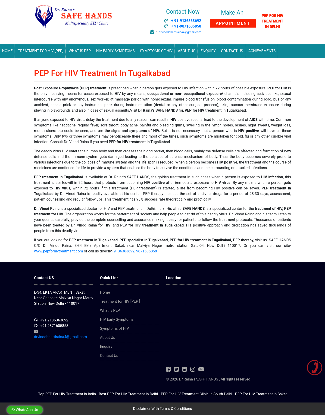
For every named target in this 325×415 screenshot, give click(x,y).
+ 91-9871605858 (186, 26)
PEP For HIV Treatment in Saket (261, 394)
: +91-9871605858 (51, 326)
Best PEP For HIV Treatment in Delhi (128, 394)
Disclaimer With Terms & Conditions (162, 408)
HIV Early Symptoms (115, 51)
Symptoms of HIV (156, 51)
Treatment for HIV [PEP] (40, 51)
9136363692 (124, 251)
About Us (186, 51)
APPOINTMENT (233, 23)
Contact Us (232, 51)
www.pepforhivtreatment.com (58, 251)
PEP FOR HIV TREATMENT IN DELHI (272, 21)
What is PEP (80, 51)
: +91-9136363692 (51, 320)
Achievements (262, 51)
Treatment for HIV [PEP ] (120, 301)
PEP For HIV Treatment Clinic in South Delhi (196, 394)
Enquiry (208, 51)
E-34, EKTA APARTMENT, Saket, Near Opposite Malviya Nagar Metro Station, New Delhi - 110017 (63, 298)
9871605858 (146, 251)
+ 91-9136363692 (186, 21)
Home (7, 51)
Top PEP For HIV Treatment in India (67, 394)
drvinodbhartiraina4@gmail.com (180, 32)
